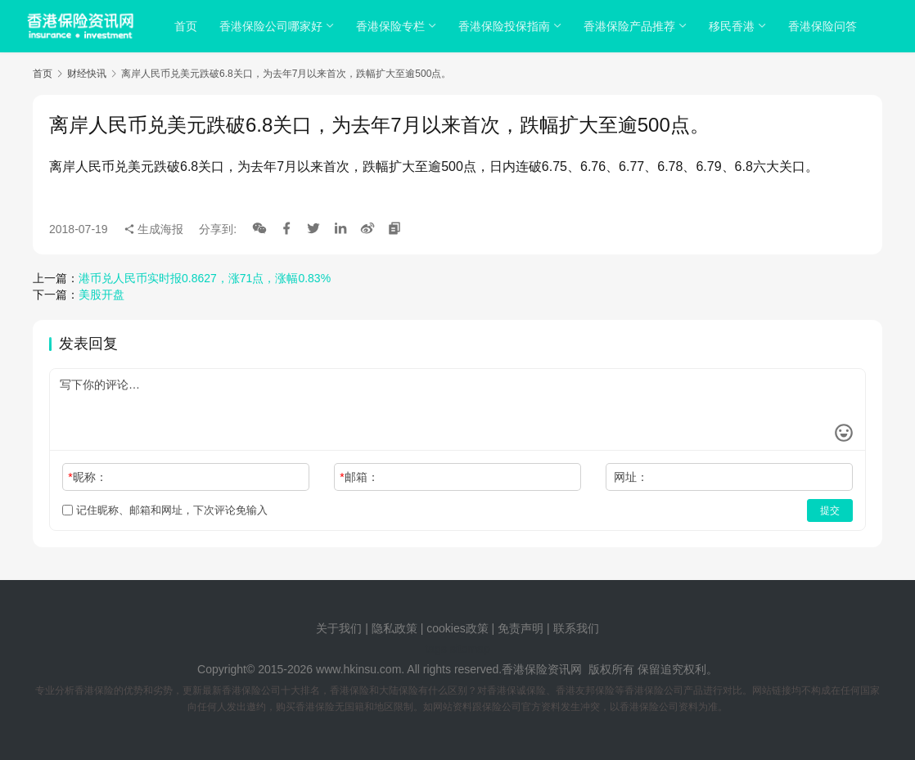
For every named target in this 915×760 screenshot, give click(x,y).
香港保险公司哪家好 (271, 26)
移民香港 (732, 26)
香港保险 (525, 669)
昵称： (87, 476)
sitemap (470, 648)
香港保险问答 (823, 26)
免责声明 (522, 628)
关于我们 (339, 628)
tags (435, 648)
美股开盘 (101, 294)
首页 (186, 26)
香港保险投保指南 (505, 26)
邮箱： (359, 476)
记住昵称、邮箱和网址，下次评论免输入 (165, 510)
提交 (830, 510)
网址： (631, 476)
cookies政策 (457, 628)
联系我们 (576, 628)
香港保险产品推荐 (630, 26)
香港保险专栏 (391, 26)
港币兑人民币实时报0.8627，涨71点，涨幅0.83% (205, 278)
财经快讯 (86, 73)
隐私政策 (394, 628)
